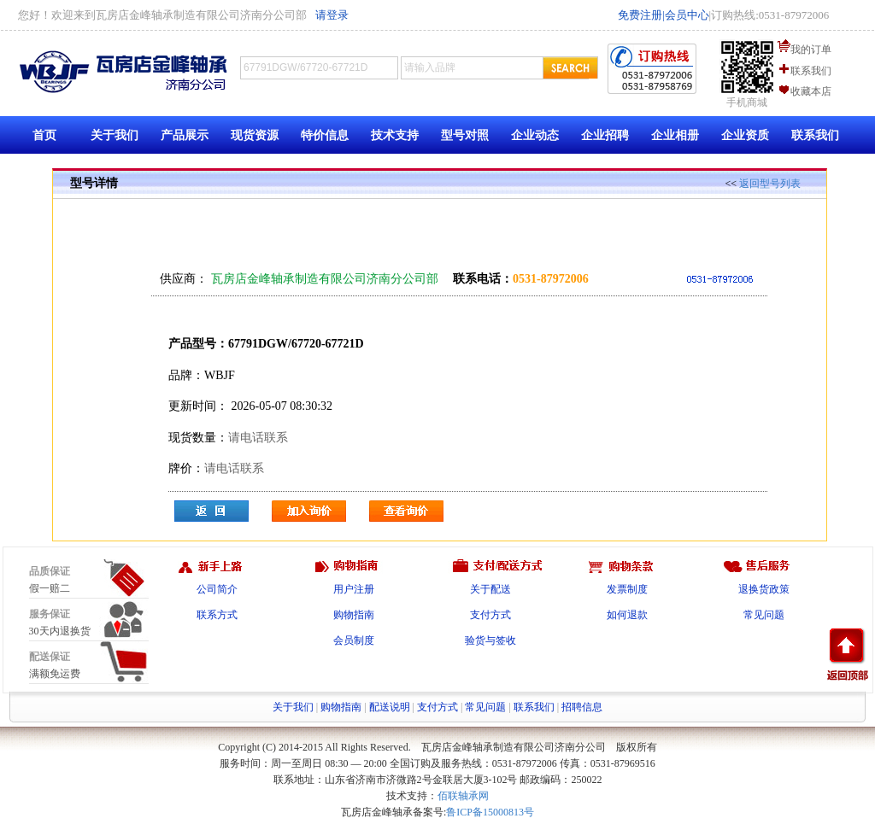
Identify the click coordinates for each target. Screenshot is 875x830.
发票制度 (627, 589)
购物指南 (353, 615)
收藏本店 (810, 91)
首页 (44, 135)
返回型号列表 (770, 184)
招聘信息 (581, 707)
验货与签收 (490, 640)
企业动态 (535, 135)
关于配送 (490, 589)
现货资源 (255, 135)
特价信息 (325, 135)
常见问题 (763, 615)
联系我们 (810, 71)
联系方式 (217, 615)
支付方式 (490, 615)
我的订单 (810, 50)
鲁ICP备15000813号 (490, 812)
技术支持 (395, 135)
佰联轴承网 (463, 796)
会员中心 (687, 15)
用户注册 (353, 589)
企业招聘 (605, 135)
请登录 (332, 15)
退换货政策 (764, 589)
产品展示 (184, 135)
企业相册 (675, 135)
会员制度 (353, 640)
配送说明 (389, 707)
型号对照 (465, 135)
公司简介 (217, 589)
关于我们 (114, 135)
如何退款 (627, 615)
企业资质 (745, 135)
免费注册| (641, 15)
